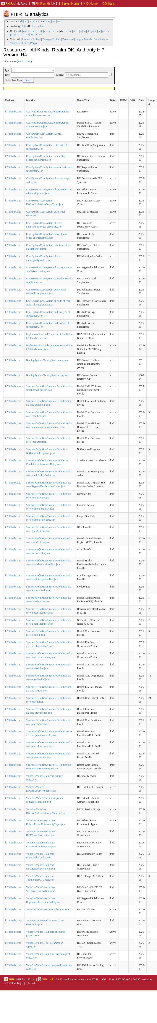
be (29, 31)
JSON (21, 61)
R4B (48, 21)
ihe (33, 26)
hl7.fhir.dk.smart (14, 111)
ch (41, 31)
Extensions (68, 39)
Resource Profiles (31, 39)
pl (11, 34)
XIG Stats (108, 3)
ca (37, 31)
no (103, 31)
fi (74, 31)
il (81, 31)
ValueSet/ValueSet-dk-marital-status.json (47, 909)
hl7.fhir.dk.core (13, 133)
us (36, 34)
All (21, 21)
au (24, 31)
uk (32, 34)
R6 (58, 21)
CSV (28, 61)
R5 (53, 21)
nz (108, 31)
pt (15, 34)
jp (92, 31)
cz (53, 31)
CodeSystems (101, 39)
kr (95, 31)
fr (77, 31)
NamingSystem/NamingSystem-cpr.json (47, 375)
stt (23, 34)
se (19, 34)
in (85, 31)
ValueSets (15, 43)
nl (99, 31)
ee (66, 31)
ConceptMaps (29, 43)
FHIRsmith (41, 3)
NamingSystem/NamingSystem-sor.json (47, 360)
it (88, 31)
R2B (31, 21)
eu (70, 31)
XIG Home (91, 3)
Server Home (70, 3)
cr (49, 31)
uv (40, 34)
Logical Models (84, 39)
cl (45, 31)
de (57, 31)
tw (27, 34)
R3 (37, 21)
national (41, 26)
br (33, 31)
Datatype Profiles (51, 39)
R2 (26, 21)
